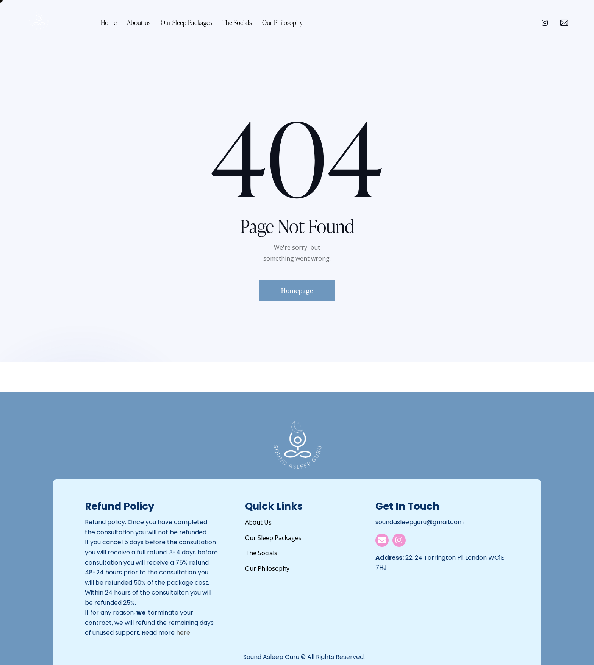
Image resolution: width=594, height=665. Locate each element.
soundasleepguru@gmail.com (419, 522)
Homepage (297, 290)
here (183, 632)
